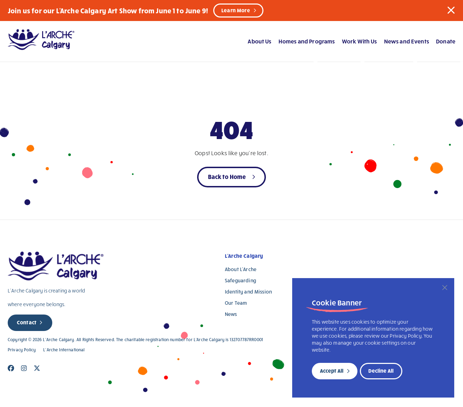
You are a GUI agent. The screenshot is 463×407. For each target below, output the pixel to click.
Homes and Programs (307, 40)
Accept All (331, 370)
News (231, 314)
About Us (259, 40)
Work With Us (359, 40)
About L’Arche (240, 269)
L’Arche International (64, 349)
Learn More (235, 10)
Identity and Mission (248, 292)
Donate (445, 40)
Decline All (381, 370)
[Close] (444, 287)
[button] (451, 10)
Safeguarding (240, 280)
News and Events (406, 40)
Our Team (236, 303)
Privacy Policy (22, 349)
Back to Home (227, 176)
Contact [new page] (26, 322)
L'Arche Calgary (244, 256)
